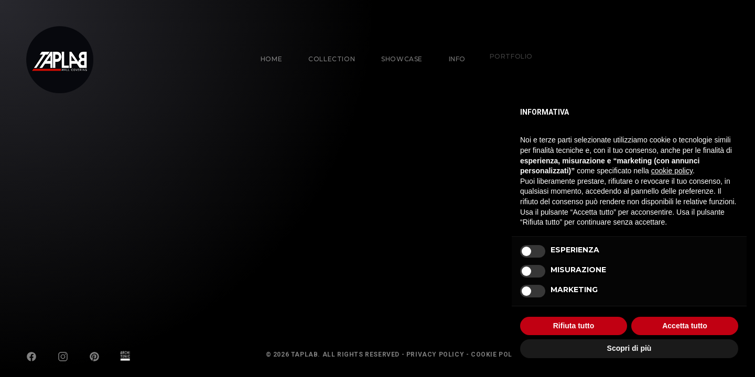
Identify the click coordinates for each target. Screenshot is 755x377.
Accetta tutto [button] (684, 325)
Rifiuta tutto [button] (574, 325)
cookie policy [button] (672, 171)
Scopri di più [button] (629, 348)
